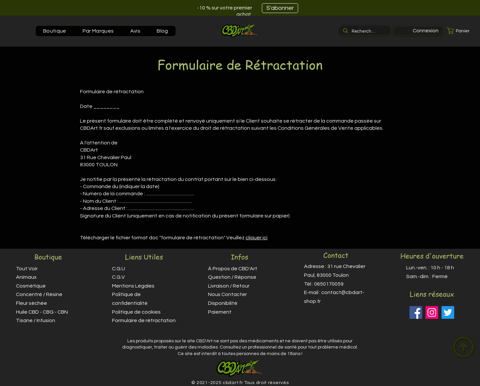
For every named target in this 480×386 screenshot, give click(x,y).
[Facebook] (415, 312)
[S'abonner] (280, 8)
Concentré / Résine (39, 294)
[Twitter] (447, 312)
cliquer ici (256, 237)
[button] (462, 30)
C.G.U (118, 268)
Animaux (26, 277)
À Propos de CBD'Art (232, 268)
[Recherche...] (364, 31)
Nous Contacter (227, 294)
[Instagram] (431, 312)
